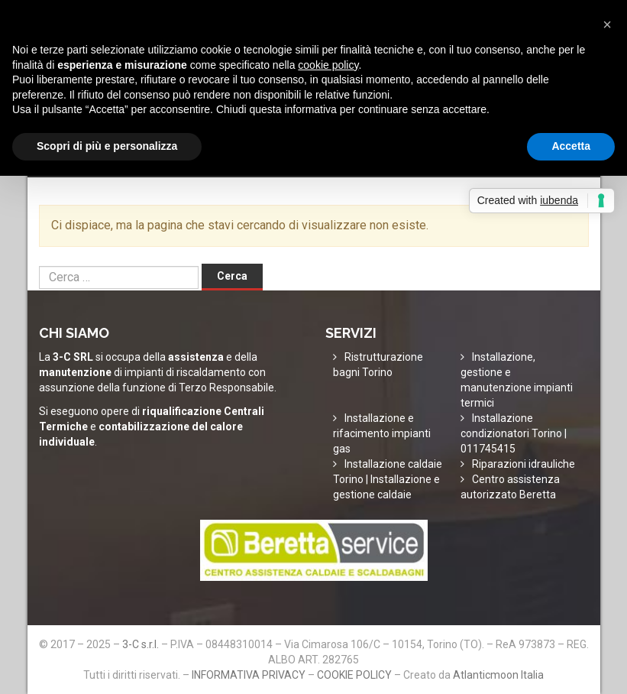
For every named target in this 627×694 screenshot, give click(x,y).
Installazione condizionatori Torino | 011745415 (514, 433)
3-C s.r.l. (140, 644)
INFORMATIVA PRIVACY (248, 675)
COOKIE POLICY (354, 675)
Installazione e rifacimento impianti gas (382, 433)
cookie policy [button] (328, 65)
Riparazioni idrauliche (523, 464)
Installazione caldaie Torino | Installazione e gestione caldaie (387, 479)
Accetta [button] (570, 146)
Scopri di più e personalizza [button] (107, 146)
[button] (607, 24)
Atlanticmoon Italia (498, 675)
